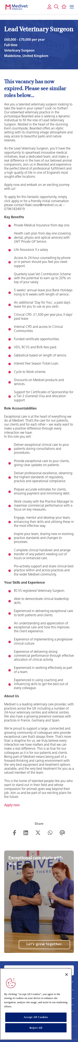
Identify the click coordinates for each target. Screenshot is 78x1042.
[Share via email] (62, 833)
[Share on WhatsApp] (50, 833)
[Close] (66, 974)
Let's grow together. (44, 944)
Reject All (36, 1027)
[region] (36, 1004)
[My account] (49, 7)
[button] (56, 6)
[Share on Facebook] (14, 833)
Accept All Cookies (36, 1017)
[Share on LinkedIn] (26, 833)
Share (39, 824)
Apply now (12, 805)
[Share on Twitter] (38, 833)
